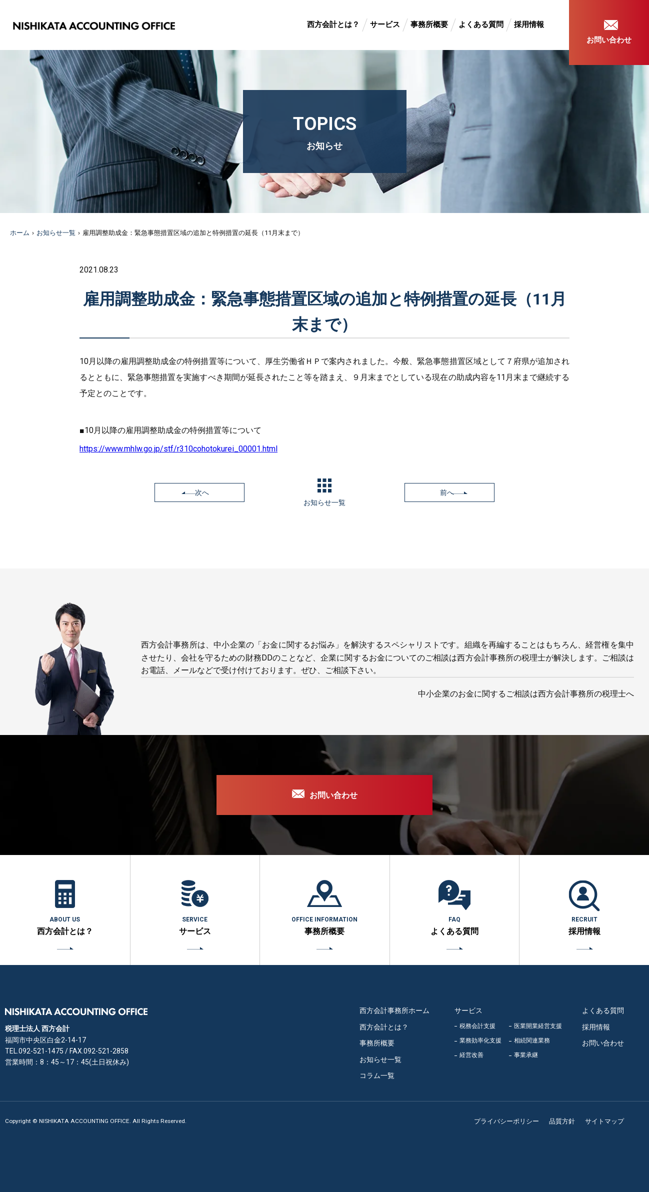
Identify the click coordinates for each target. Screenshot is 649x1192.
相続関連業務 (532, 1040)
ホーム (20, 232)
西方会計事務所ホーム (395, 1010)
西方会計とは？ (333, 24)
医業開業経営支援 (538, 1026)
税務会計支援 (478, 1026)
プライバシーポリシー (506, 1121)
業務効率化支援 (481, 1040)
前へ (447, 492)
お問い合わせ (609, 40)
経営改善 (472, 1055)
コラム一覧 (377, 1076)
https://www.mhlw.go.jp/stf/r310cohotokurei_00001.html (179, 449)
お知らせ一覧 (56, 232)
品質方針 (562, 1121)
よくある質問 (481, 24)
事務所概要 (429, 24)
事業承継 (526, 1055)
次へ (202, 492)
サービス (385, 24)
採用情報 (529, 24)
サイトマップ (604, 1121)
